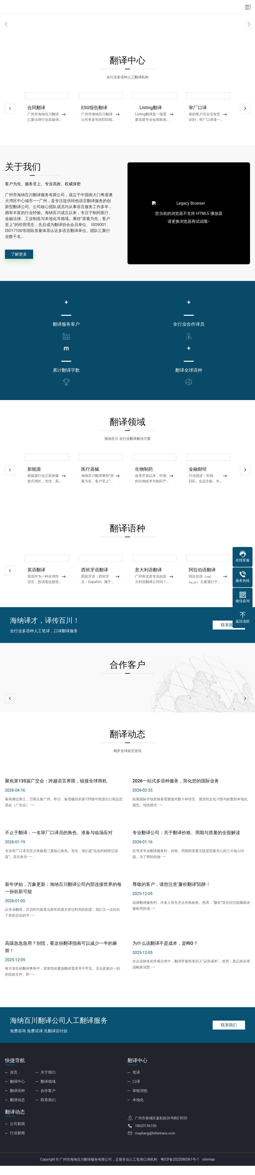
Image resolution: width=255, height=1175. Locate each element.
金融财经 (198, 481)
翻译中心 (17, 1093)
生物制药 (144, 481)
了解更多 (24, 255)
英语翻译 (36, 582)
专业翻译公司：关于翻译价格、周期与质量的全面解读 (186, 844)
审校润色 (139, 1101)
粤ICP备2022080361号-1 (180, 1169)
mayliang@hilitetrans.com (155, 1143)
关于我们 (48, 1084)
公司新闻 (17, 1133)
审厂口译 (198, 107)
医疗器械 (90, 481)
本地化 (137, 1110)
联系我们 (225, 636)
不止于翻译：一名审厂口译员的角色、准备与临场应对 (59, 844)
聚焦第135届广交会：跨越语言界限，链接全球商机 (56, 793)
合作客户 (48, 1101)
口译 (135, 1093)
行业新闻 (17, 1142)
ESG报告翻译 (94, 107)
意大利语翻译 (148, 582)
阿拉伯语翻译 (202, 582)
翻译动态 (17, 1110)
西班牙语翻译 (94, 582)
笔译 (135, 1084)
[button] (245, 109)
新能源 (34, 481)
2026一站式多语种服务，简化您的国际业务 (175, 793)
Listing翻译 (148, 107)
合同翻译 (36, 107)
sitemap (208, 1169)
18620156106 (146, 1135)
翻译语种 (17, 1101)
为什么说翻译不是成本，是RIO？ (165, 955)
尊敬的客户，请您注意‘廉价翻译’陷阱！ (171, 896)
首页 (13, 1084)
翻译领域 (48, 1093)
